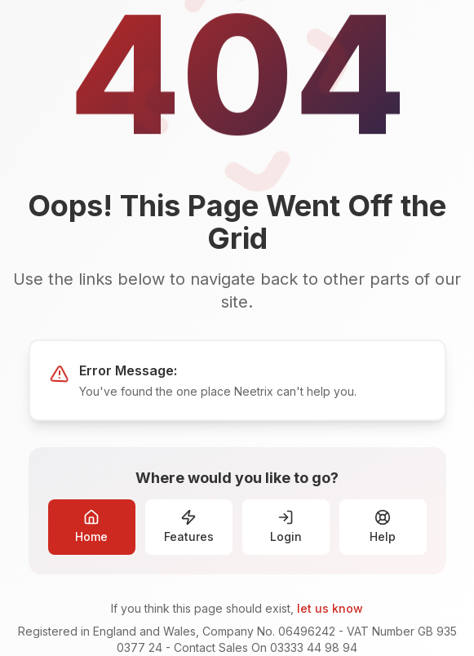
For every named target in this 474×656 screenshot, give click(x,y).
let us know (330, 608)
